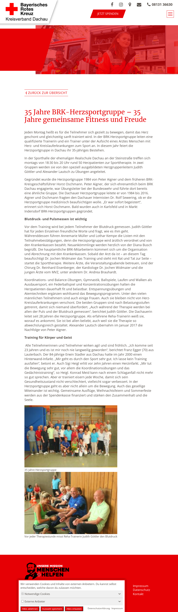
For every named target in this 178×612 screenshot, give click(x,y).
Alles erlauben (74, 608)
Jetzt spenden (107, 14)
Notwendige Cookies (35, 594)
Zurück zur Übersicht (47, 93)
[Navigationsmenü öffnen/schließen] (170, 14)
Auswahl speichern (52, 608)
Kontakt (138, 594)
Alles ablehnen (30, 608)
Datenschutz (141, 590)
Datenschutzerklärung (99, 608)
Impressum (140, 586)
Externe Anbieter (33, 601)
